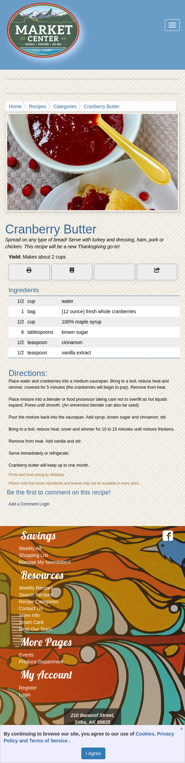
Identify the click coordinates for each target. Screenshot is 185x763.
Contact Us (31, 608)
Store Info (29, 615)
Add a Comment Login (29, 504)
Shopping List (33, 555)
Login (25, 694)
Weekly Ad (30, 548)
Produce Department (41, 661)
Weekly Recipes (36, 588)
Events (26, 655)
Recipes (37, 106)
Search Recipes (36, 594)
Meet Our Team (35, 629)
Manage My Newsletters (44, 562)
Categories (65, 106)
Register (28, 688)
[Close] (182, 728)
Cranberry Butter (101, 106)
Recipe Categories (38, 601)
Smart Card (31, 622)
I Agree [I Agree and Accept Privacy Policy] (93, 753)
